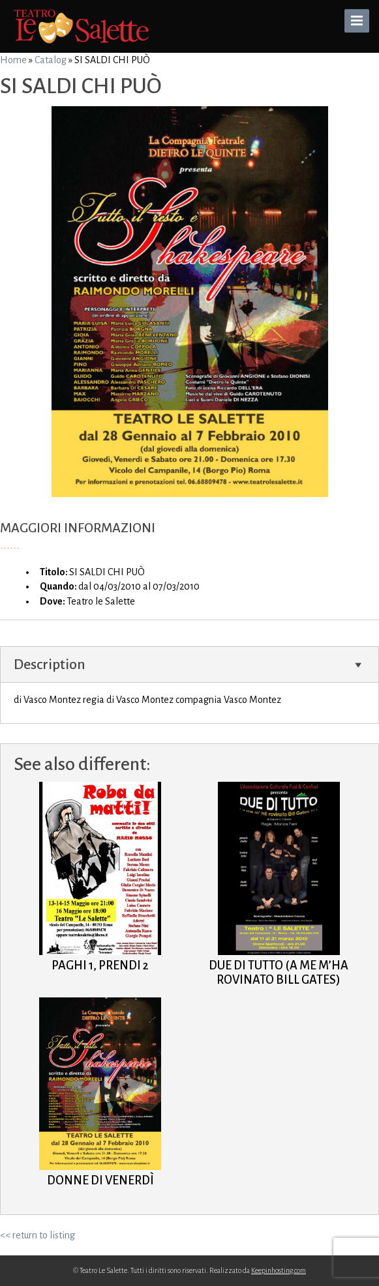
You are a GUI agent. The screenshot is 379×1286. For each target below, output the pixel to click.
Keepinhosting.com (278, 1270)
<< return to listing (37, 1235)
